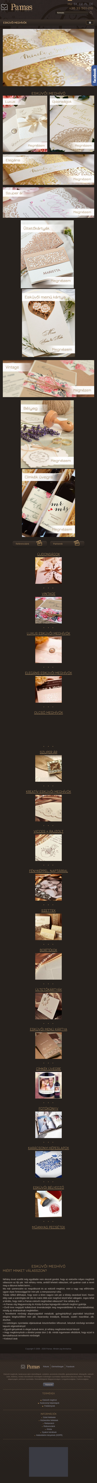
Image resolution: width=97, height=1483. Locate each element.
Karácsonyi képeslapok (49, 1403)
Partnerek (58, 544)
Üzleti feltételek (49, 1417)
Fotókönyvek (49, 1406)
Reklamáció (49, 1423)
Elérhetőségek (58, 1367)
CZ (81, 4)
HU (70, 4)
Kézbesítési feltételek (49, 1420)
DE (91, 4)
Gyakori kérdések (49, 1432)
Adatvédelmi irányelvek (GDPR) (49, 1435)
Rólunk (46, 1367)
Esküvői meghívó (50, 1400)
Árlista (49, 1429)
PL (86, 4)
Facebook (70, 1367)
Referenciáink (22, 544)
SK (75, 4)
